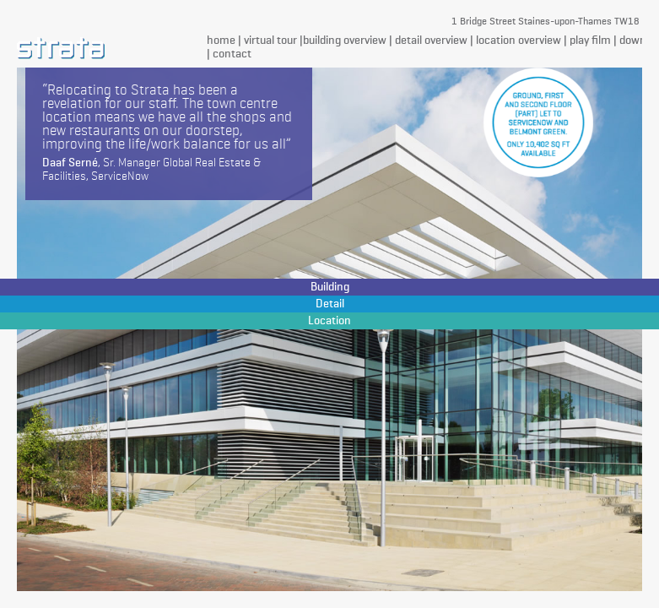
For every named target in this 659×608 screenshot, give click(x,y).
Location (329, 321)
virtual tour (270, 40)
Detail (330, 304)
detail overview (431, 40)
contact (232, 54)
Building (330, 287)
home (221, 40)
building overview (344, 40)
